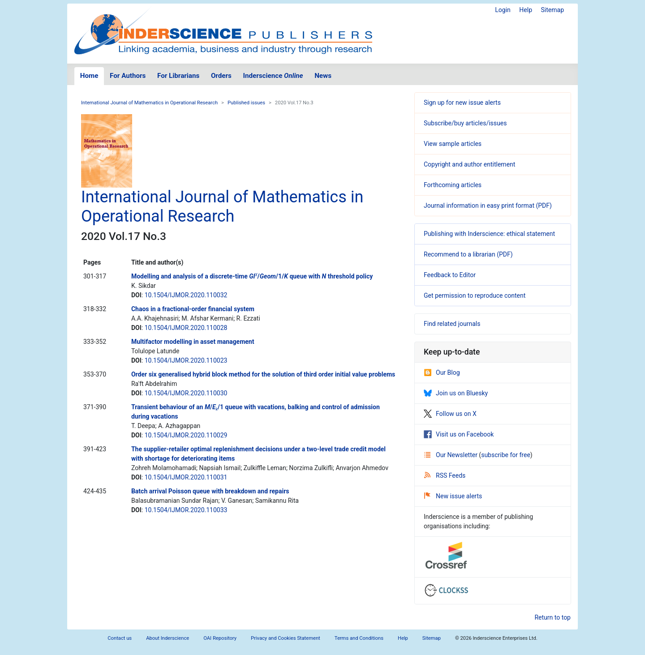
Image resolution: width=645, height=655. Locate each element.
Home (89, 76)
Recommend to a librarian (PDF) (468, 254)
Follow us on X (450, 413)
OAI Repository (219, 638)
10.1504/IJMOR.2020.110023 (186, 360)
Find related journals (452, 323)
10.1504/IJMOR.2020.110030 (186, 393)
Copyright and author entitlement (469, 164)
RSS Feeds (444, 475)
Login (503, 9)
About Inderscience (167, 638)
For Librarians (178, 76)
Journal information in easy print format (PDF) (488, 205)
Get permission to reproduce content (474, 295)
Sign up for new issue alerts (462, 102)
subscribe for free (505, 454)
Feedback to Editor (450, 274)
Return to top (552, 617)
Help (525, 9)
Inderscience (273, 76)
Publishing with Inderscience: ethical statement (489, 233)
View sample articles (453, 143)
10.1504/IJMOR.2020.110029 (186, 435)
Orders (221, 76)
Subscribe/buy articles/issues (465, 123)
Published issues (246, 103)
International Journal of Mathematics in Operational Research (149, 103)
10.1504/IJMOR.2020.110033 (186, 510)
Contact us (120, 638)
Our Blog (442, 372)
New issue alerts (453, 496)
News (322, 76)
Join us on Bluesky (456, 393)
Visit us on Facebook (459, 434)
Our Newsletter (451, 454)
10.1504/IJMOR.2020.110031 (186, 477)
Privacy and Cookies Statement (285, 638)
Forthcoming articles (453, 184)
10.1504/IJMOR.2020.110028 (186, 327)
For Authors (128, 76)
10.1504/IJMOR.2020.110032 (186, 295)
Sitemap (552, 9)
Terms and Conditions (359, 638)
